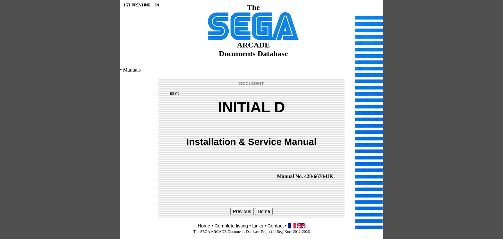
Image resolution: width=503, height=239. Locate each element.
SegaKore (284, 231)
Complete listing (231, 225)
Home (204, 225)
